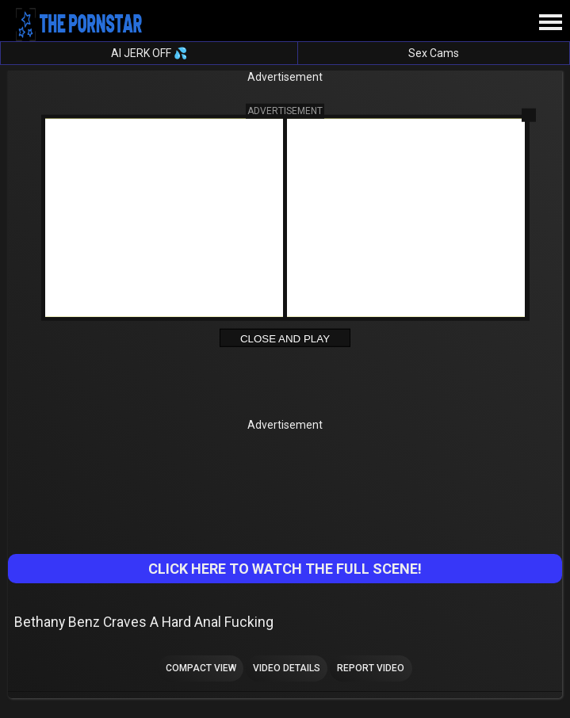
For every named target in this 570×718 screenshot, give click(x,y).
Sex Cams (433, 53)
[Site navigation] (550, 23)
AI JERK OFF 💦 (149, 53)
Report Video (370, 668)
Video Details (286, 668)
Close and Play (285, 338)
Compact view (201, 668)
